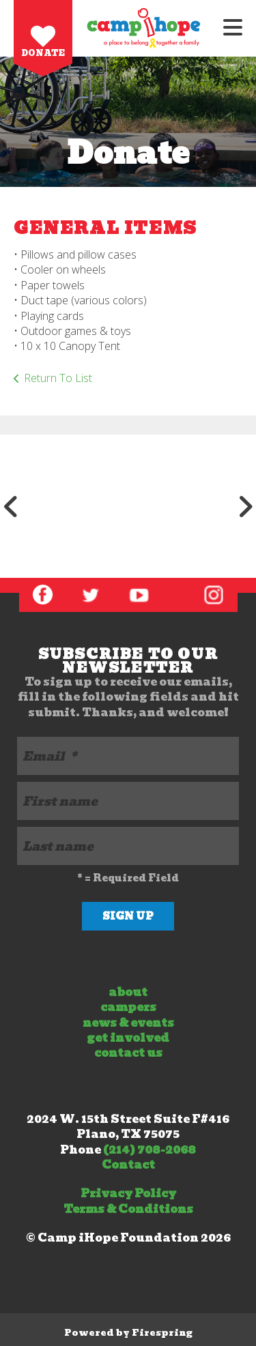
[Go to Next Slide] (245, 506)
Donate (43, 52)
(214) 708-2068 (149, 1149)
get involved (128, 1038)
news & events (128, 1023)
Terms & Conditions (128, 1209)
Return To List (58, 377)
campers (128, 1007)
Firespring (162, 1333)
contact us (128, 1053)
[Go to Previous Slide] (11, 506)
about (128, 992)
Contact (128, 1164)
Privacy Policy (128, 1193)
